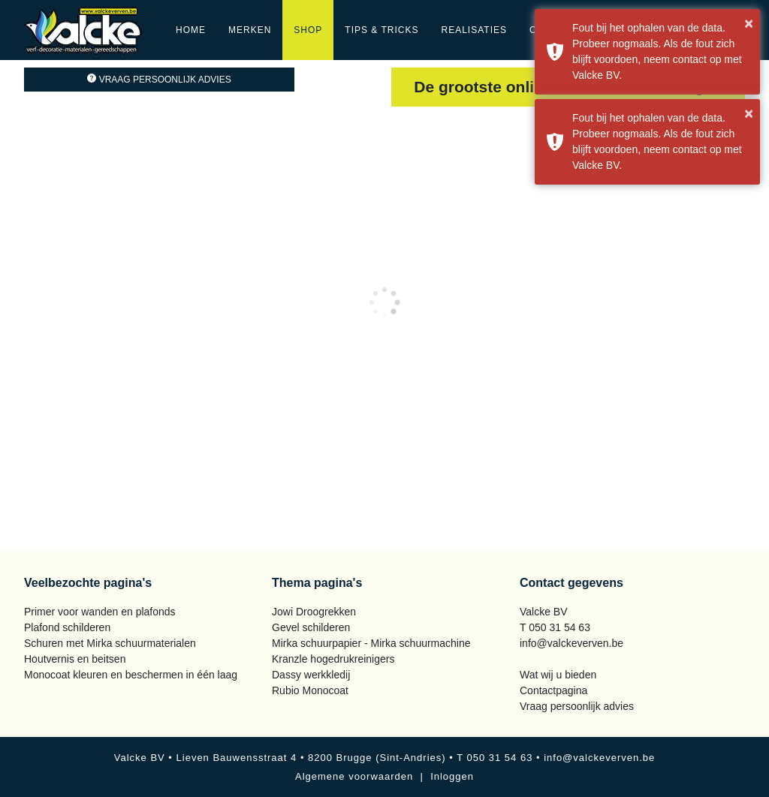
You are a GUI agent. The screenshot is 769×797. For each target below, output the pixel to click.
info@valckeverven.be (571, 643)
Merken (249, 30)
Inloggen (452, 776)
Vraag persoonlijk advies (159, 79)
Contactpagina (553, 690)
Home (191, 30)
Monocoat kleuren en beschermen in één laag (130, 675)
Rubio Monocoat (310, 690)
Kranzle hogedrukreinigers (333, 659)
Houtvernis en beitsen (74, 659)
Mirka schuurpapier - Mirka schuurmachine (371, 643)
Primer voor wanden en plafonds (100, 612)
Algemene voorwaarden (354, 776)
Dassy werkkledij (311, 675)
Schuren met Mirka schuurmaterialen (110, 643)
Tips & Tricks (381, 30)
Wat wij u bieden (558, 675)
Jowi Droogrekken (314, 612)
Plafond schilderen (67, 627)
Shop (308, 30)
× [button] (748, 23)
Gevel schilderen (311, 627)
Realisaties (474, 30)
